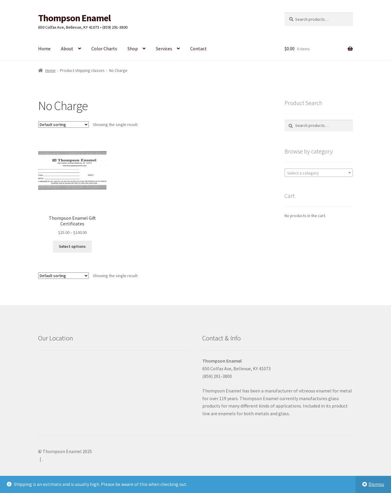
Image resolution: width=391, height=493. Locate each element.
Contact (198, 48)
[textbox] (319, 173)
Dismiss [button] (376, 484)
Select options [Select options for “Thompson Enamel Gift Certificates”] (72, 246)
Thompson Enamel (74, 18)
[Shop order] (63, 124)
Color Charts (104, 48)
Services (164, 48)
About (67, 48)
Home (44, 48)
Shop (132, 48)
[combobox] (319, 173)
